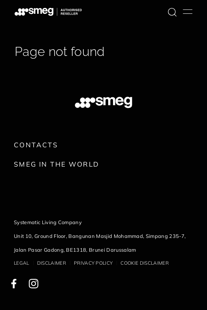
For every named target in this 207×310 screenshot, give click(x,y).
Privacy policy (93, 263)
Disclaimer (51, 263)
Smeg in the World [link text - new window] (56, 164)
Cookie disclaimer (144, 263)
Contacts (36, 145)
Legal (21, 263)
